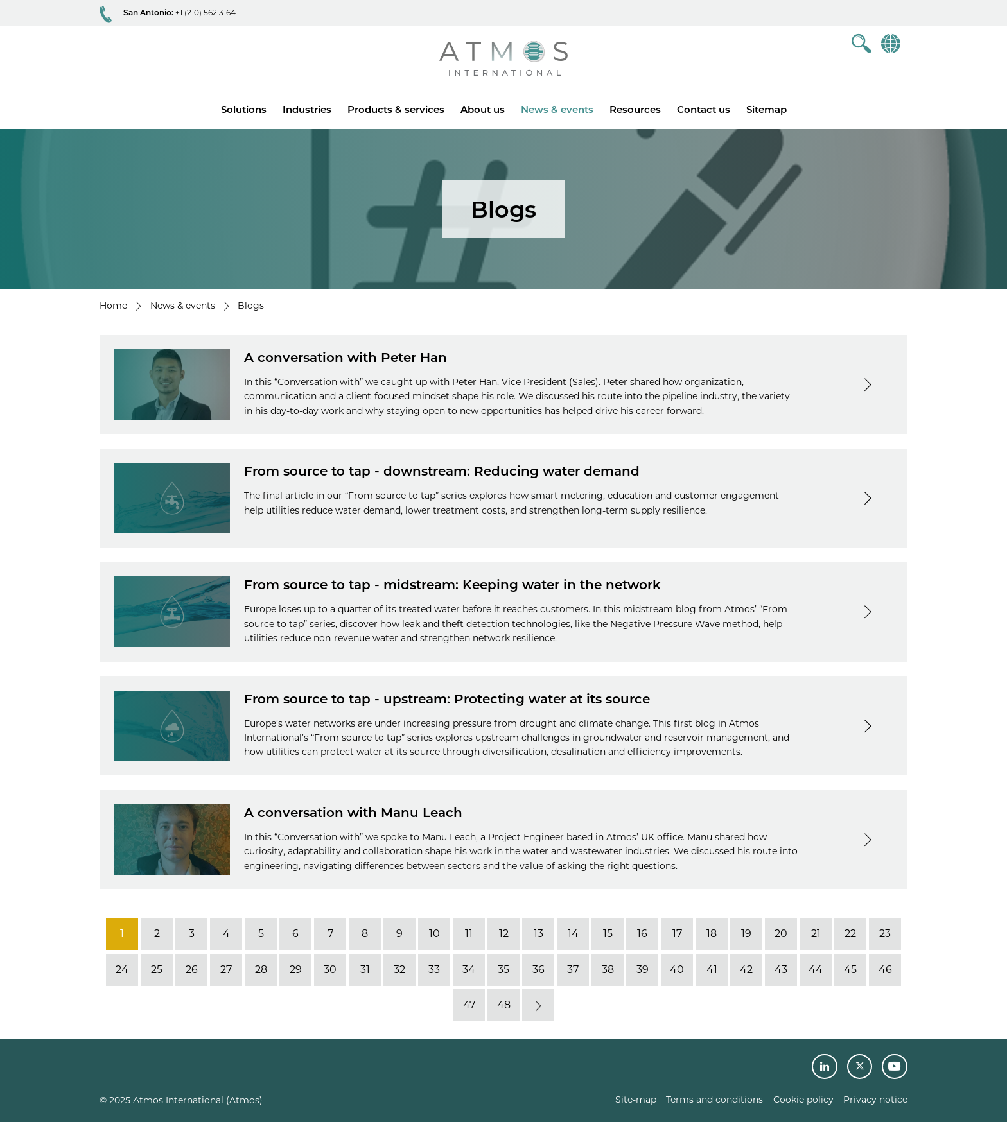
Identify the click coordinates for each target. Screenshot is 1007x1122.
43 (781, 969)
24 (122, 969)
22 (850, 934)
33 (434, 969)
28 (261, 969)
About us (482, 109)
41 (711, 969)
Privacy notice (875, 1099)
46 (885, 969)
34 (468, 969)
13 (538, 934)
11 (469, 934)
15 (608, 934)
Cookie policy (803, 1099)
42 (746, 969)
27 (226, 969)
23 (885, 934)
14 (573, 934)
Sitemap (766, 109)
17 (677, 934)
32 (399, 969)
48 (504, 1005)
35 (503, 969)
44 (816, 969)
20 (781, 934)
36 (538, 969)
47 (469, 1005)
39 (642, 969)
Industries (307, 109)
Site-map (635, 1099)
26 (192, 969)
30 (330, 969)
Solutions (244, 109)
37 (573, 969)
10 (434, 934)
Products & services (395, 109)
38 (608, 969)
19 (746, 934)
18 (711, 934)
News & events (557, 109)
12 (504, 934)
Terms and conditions (714, 1099)
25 (156, 969)
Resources (635, 109)
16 (642, 934)
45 (850, 969)
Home (113, 305)
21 (816, 934)
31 (365, 969)
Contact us (703, 109)
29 (296, 969)
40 (677, 969)
